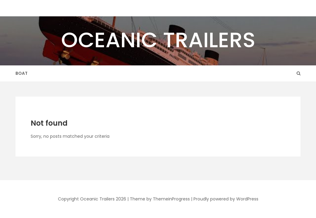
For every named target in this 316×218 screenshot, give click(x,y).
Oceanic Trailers (158, 40)
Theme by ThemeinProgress (160, 199)
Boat (21, 73)
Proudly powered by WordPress (225, 199)
